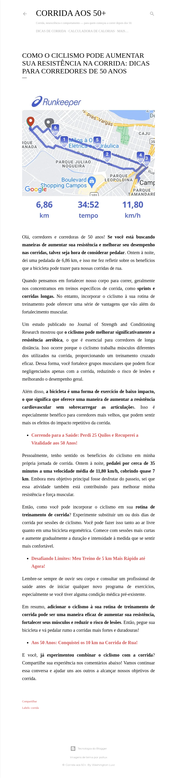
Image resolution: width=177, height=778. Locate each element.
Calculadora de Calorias (91, 31)
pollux (103, 757)
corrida (35, 707)
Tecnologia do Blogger (88, 748)
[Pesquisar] (152, 12)
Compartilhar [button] (29, 701)
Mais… (122, 31)
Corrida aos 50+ (71, 13)
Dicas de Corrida (51, 31)
